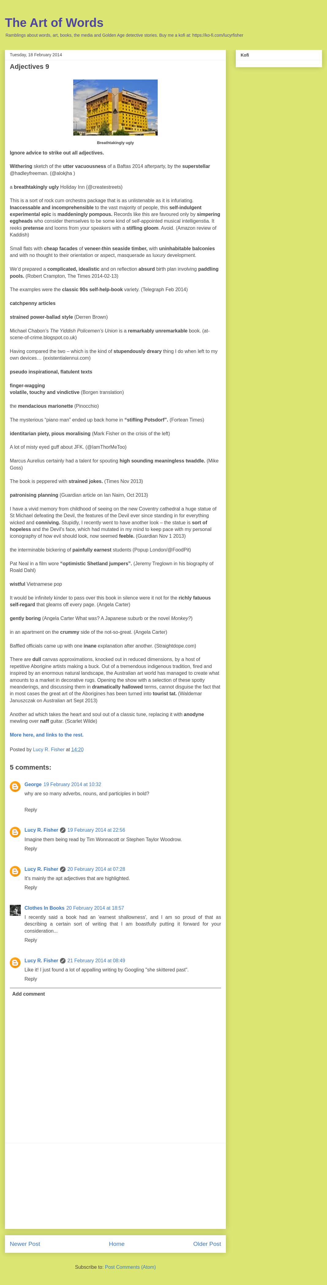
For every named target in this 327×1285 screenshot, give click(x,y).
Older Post (207, 1244)
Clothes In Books (44, 908)
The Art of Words (54, 22)
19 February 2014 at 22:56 (96, 830)
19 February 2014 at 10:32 (72, 784)
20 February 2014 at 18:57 (95, 908)
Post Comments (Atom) (130, 1267)
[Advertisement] (115, 1186)
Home (117, 1244)
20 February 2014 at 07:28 (96, 869)
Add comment (28, 994)
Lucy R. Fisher (41, 830)
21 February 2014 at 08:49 (96, 960)
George (33, 784)
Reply (30, 809)
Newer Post (25, 1244)
